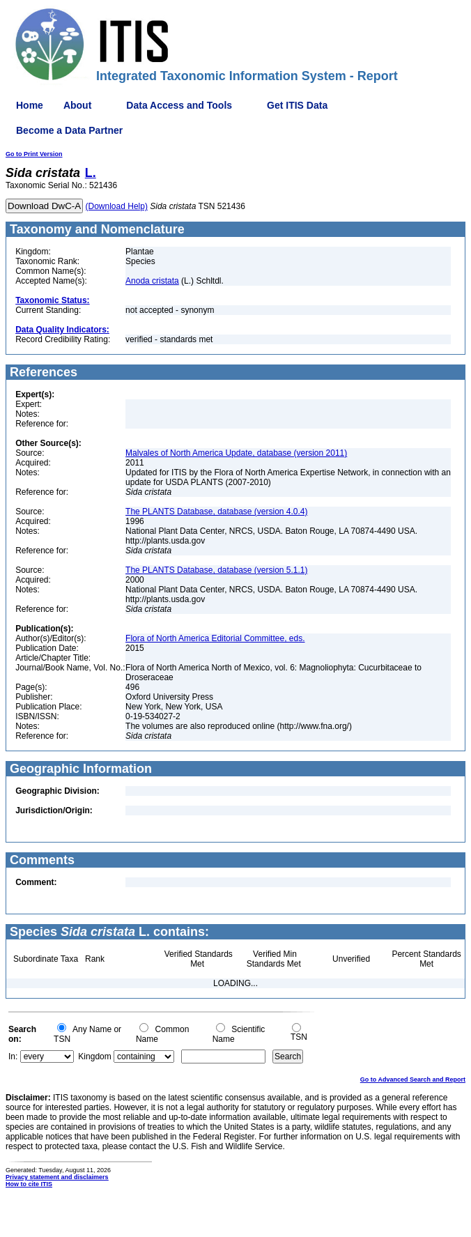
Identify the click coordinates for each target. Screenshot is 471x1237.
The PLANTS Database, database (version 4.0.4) (216, 511)
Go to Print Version (34, 154)
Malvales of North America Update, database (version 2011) (236, 453)
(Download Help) (117, 206)
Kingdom (94, 1056)
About (77, 105)
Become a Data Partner (69, 130)
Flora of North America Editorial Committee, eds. (214, 638)
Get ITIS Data (297, 105)
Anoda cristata (152, 281)
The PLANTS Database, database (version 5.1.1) (216, 570)
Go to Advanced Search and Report (412, 1079)
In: (12, 1056)
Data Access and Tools (179, 105)
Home (29, 105)
